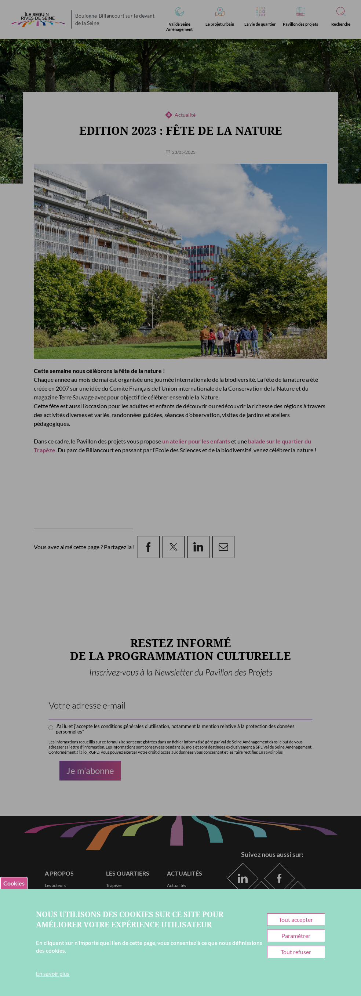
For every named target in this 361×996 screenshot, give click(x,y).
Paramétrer (295, 935)
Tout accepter (296, 919)
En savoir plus (52, 973)
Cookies (14, 883)
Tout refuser (296, 951)
